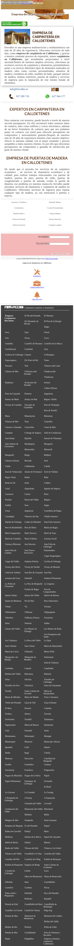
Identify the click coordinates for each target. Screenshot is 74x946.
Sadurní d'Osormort (52, 578)
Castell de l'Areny (32, 910)
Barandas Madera (55, 202)
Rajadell (47, 898)
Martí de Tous (50, 533)
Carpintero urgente (55, 225)
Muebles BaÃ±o (19, 213)
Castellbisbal (30, 932)
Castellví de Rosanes (33, 343)
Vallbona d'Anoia (32, 617)
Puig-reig (48, 910)
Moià (46, 831)
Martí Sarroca (30, 533)
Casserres (9, 494)
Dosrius (28, 708)
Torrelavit (29, 685)
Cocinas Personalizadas (55, 208)
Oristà (46, 332)
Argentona (48, 393)
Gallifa (8, 505)
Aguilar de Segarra (52, 488)
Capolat (28, 668)
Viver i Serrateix (51, 697)
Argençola (28, 511)
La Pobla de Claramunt (10, 585)
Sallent (28, 842)
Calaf (7, 488)
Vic (26, 606)
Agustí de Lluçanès (52, 837)
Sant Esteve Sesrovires (29, 551)
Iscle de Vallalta (51, 472)
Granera (47, 764)
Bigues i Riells (50, 399)
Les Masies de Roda (52, 629)
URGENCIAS (37, 299)
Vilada (8, 606)
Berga (27, 455)
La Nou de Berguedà (33, 584)
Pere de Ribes (30, 527)
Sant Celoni (30, 646)
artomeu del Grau (12, 578)
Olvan (27, 338)
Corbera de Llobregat (14, 354)
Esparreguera (10, 360)
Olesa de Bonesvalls (52, 876)
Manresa (8, 758)
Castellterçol (10, 349)
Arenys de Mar (30, 399)
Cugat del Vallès (12, 561)
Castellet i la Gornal (13, 910)
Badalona (9, 382)
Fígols (46, 775)
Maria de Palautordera (48, 692)
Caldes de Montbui (33, 522)
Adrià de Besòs (11, 842)
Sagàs (46, 505)
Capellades (48, 668)
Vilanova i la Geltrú (52, 848)
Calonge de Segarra (33, 433)
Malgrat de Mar (12, 820)
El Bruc (8, 708)
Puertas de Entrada (19, 219)
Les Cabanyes (11, 640)
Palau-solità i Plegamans (10, 894)
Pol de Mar (29, 601)
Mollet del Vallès (51, 921)
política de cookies (27, 3)
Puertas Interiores (55, 219)
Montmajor (29, 736)
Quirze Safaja (11, 595)
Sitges (46, 327)
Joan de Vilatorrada (13, 472)
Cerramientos (18, 208)
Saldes (47, 623)
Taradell (28, 719)
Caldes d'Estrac (50, 388)
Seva (7, 332)
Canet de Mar (50, 427)
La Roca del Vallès (33, 640)
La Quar (47, 640)
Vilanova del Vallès (13, 853)
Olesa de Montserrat (33, 876)
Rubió (27, 477)
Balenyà (47, 674)
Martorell (48, 449)
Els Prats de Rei (31, 360)
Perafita (8, 499)
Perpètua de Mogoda (14, 826)
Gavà (46, 871)
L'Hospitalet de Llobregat (11, 799)
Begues (47, 499)
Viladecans (48, 377)
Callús (8, 466)
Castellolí (29, 349)
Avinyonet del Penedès (30, 383)
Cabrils (47, 753)
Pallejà (27, 831)
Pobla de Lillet (50, 927)
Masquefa (48, 444)
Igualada (8, 747)
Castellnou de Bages (53, 511)
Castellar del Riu (12, 859)
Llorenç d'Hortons (13, 544)
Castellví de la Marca (53, 343)
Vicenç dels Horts (12, 567)
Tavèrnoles (9, 719)
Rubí (46, 477)
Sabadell (28, 578)
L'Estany (28, 798)
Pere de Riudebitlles (13, 527)
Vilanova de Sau (32, 516)
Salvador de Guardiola (29, 406)
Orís (7, 338)
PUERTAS (37, 275)
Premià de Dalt (11, 904)
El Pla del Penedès (32, 315)
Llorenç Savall (50, 538)
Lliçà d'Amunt (50, 702)
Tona (27, 421)
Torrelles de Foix (12, 685)
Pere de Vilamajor (52, 405)
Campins (9, 433)
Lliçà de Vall (30, 702)
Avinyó (47, 382)
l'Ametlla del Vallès (33, 803)
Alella (7, 753)
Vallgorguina (49, 612)
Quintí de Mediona (13, 601)
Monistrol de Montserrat (29, 917)
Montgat (47, 736)
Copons (28, 354)
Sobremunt (48, 657)
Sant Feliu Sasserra (52, 522)
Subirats (28, 623)
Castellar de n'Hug (32, 859)
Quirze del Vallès (32, 595)
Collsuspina (49, 354)
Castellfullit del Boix (33, 904)
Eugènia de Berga (32, 865)
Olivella (28, 679)
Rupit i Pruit (10, 477)
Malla (46, 814)
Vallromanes (10, 612)
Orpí (26, 332)
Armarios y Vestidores (19, 202)
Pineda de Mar (11, 932)
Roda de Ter (10, 483)
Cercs (46, 338)
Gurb (27, 747)
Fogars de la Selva (32, 775)
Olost (7, 679)
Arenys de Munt (12, 399)
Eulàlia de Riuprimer (14, 865)
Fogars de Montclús (13, 775)
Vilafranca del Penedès (30, 372)
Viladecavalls (49, 371)
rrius (46, 349)
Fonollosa (29, 770)
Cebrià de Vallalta (12, 572)
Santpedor (29, 820)
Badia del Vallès (12, 848)
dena (27, 882)
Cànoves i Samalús (13, 427)
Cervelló (47, 803)
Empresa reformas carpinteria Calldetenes (51, 941)
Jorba (46, 730)
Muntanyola (30, 416)
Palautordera (49, 550)
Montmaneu (10, 736)
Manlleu (28, 814)
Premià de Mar (11, 916)
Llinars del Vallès (12, 629)
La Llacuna (10, 792)
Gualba (8, 764)
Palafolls (28, 893)
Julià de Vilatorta (51, 662)
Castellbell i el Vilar (33, 853)
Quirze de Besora (51, 595)
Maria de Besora (32, 725)
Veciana (47, 606)
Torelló (8, 691)
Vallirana (28, 612)
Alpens (47, 747)
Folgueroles (49, 770)
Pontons (28, 393)
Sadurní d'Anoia (31, 561)
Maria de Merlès (32, 697)
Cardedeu (9, 668)
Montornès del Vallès (34, 809)
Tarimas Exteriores (19, 225)
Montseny (48, 416)
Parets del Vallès (32, 499)
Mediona (9, 837)
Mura (7, 416)
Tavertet (47, 714)
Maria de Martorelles (53, 646)
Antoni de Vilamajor (53, 438)
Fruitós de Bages (32, 589)
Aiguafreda (29, 488)
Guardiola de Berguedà (49, 759)
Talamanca (48, 719)
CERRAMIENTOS (37, 287)
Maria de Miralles (12, 697)
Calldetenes (30, 466)
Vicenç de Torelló (32, 567)
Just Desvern (30, 544)
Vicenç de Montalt (52, 567)
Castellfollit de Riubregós (50, 905)
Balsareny (29, 674)
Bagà (27, 753)
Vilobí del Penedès (13, 702)
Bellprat (47, 455)
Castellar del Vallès (52, 853)
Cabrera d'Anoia (12, 460)
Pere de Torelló (50, 410)
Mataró (47, 842)
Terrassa (8, 366)
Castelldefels (49, 882)
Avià (46, 460)
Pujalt (7, 938)
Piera (46, 494)
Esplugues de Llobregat (30, 782)
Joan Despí (10, 438)
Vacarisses (48, 617)
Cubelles (48, 708)
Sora (26, 505)
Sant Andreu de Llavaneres (11, 445)
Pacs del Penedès (51, 893)
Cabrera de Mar (12, 371)
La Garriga (48, 792)
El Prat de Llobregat (52, 321)
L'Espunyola (49, 798)
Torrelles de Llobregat (48, 680)
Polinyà (28, 927)
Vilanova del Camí (52, 366)
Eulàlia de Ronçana (52, 859)
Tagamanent (10, 725)
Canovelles (29, 427)
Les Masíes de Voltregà (30, 630)
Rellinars (28, 898)
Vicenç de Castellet (13, 405)
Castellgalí (9, 516)
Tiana (46, 360)
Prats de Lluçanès (12, 393)
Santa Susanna (50, 820)
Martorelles (29, 449)
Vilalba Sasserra (51, 516)
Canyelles (48, 421)
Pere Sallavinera (51, 601)
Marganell (9, 455)
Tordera (8, 714)
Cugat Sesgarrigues (52, 556)
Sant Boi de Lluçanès (34, 572)
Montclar (28, 741)
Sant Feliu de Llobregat (49, 545)
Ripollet (28, 438)
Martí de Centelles (13, 538)
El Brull (47, 787)
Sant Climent (10, 646)
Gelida (27, 871)
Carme (27, 494)
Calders (47, 483)
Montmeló (48, 809)
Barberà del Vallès (13, 674)
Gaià (7, 730)
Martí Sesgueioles (13, 533)
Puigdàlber (29, 938)
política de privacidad (51, 258)
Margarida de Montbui (30, 658)
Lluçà (7, 511)
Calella (47, 466)
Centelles (9, 343)
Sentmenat (48, 725)
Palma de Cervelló (13, 831)
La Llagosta (49, 584)
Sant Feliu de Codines (10, 551)
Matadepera (30, 444)
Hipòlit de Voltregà (13, 522)
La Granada (30, 792)
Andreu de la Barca (32, 837)
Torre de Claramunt (52, 685)
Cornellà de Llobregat (10, 872)
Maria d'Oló (49, 651)
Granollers (29, 764)
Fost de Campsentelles (49, 590)
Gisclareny (9, 770)
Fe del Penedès (31, 826)
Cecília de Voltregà (52, 561)
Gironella (48, 781)
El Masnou (48, 315)
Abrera (27, 714)
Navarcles (29, 758)
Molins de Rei (11, 927)
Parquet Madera (55, 213)
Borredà (28, 460)
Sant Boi (48, 572)
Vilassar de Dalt (31, 848)
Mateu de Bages (51, 527)
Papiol (47, 826)
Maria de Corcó (12, 651)
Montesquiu (10, 741)
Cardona (28, 887)
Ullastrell (29, 651)
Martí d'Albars (31, 538)
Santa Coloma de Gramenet (51, 866)
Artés (26, 483)
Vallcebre (9, 617)
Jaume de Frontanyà (33, 472)
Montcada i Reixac (52, 741)
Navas (46, 887)
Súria (7, 623)
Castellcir (9, 887)
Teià (26, 366)
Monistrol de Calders (53, 916)
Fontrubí (28, 730)
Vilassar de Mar (12, 421)
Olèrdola (9, 882)
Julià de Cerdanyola (52, 433)
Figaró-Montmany (13, 781)
